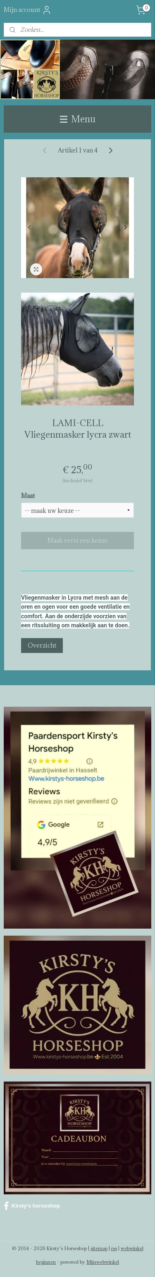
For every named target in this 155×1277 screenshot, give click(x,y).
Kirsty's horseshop (32, 1206)
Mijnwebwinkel (102, 1262)
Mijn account (28, 10)
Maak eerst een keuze (78, 540)
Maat (28, 496)
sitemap (99, 1248)
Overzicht (42, 646)
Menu (77, 119)
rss (114, 1248)
